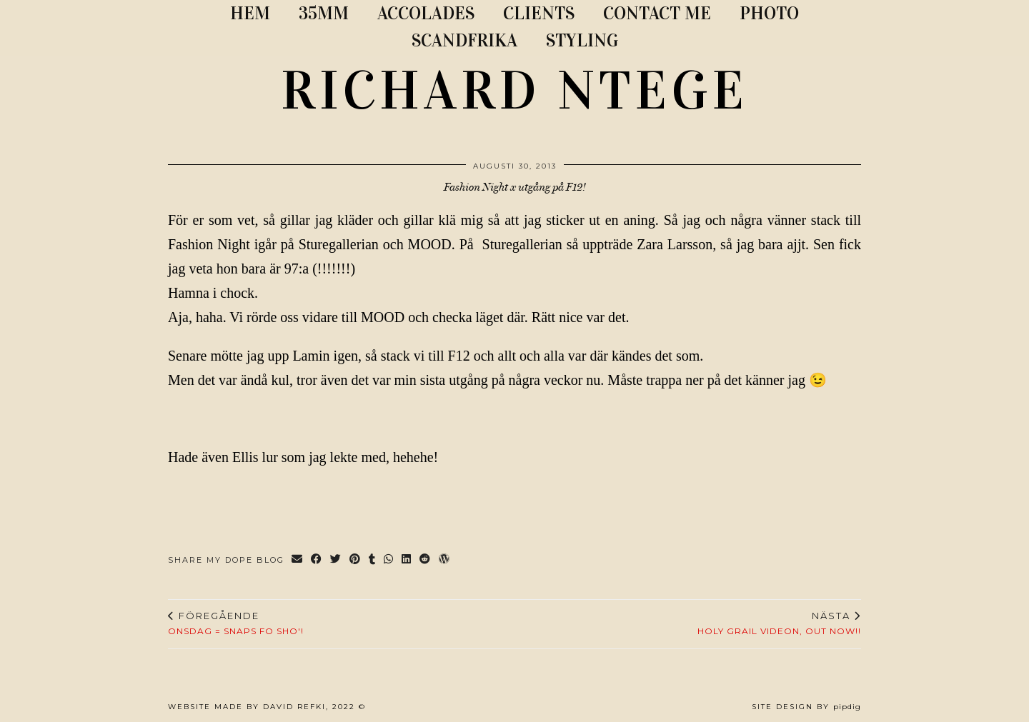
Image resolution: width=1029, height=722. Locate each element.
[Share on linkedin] (407, 560)
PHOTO (769, 13)
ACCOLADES (425, 13)
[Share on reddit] (425, 560)
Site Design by (806, 706)
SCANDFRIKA (464, 40)
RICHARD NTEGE (514, 91)
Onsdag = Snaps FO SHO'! (236, 623)
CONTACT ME (657, 13)
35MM (324, 13)
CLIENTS (539, 13)
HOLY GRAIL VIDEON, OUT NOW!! (779, 623)
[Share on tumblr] (372, 560)
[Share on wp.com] (444, 560)
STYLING (582, 40)
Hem (250, 13)
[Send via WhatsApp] (389, 560)
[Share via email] (297, 560)
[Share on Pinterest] (355, 560)
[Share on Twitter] (336, 560)
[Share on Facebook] (317, 560)
